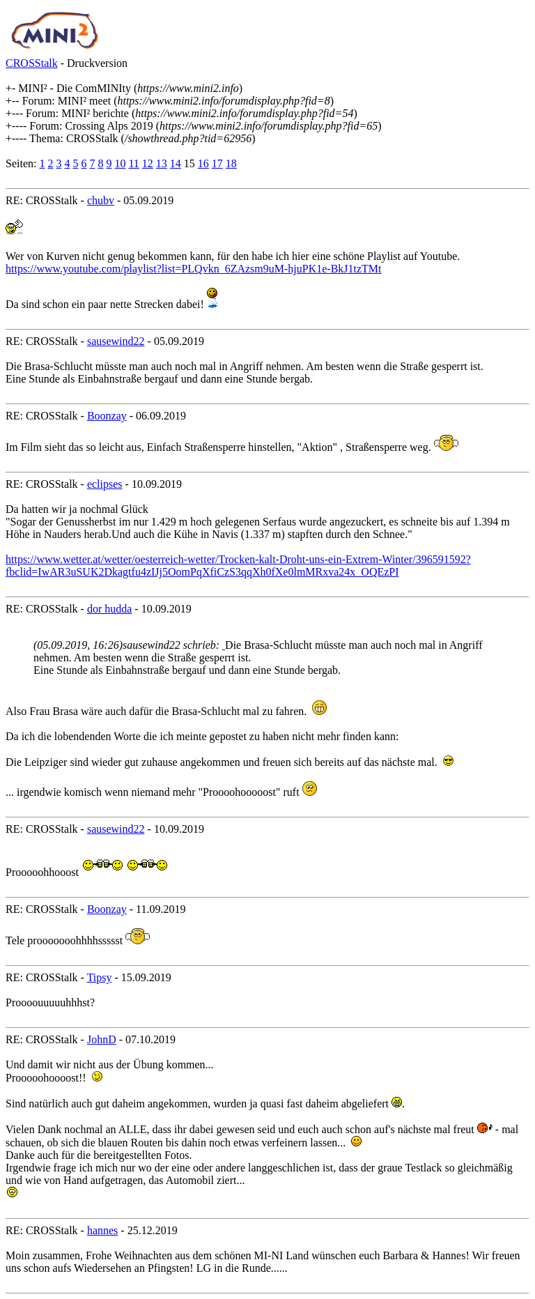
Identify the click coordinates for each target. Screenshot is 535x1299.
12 (147, 163)
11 (133, 163)
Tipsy (99, 977)
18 (231, 163)
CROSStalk (32, 63)
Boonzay (107, 416)
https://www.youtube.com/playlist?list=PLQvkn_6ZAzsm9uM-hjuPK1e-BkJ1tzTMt (194, 269)
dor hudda (109, 609)
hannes (102, 1230)
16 (203, 163)
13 (161, 163)
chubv (100, 200)
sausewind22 (116, 341)
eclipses (105, 484)
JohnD (101, 1039)
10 (119, 163)
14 (175, 163)
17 (217, 163)
